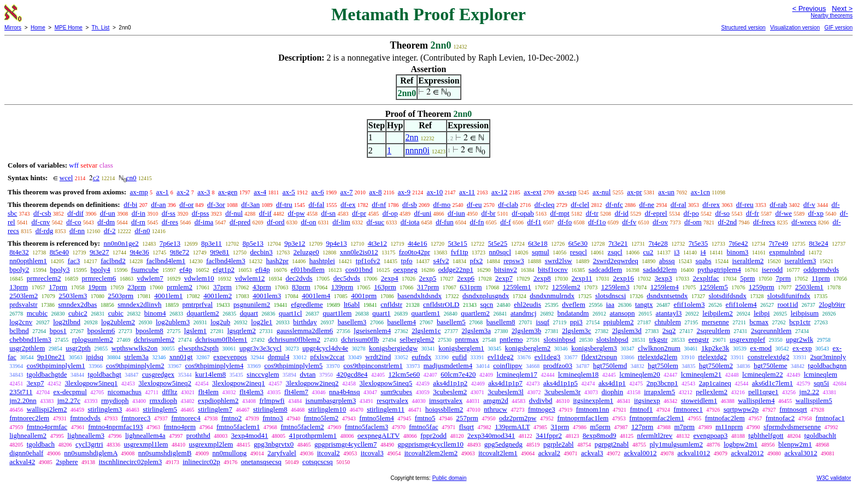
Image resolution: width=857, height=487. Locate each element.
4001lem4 (316, 296)
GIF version (838, 28)
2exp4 (389, 278)
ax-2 (183, 192)
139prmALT (512, 427)
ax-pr (634, 192)
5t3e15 (457, 243)
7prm (783, 278)
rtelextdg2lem (657, 357)
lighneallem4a (145, 435)
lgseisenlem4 (372, 330)
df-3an (250, 204)
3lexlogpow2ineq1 (238, 383)
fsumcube (145, 269)
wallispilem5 (813, 400)
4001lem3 (267, 296)
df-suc (376, 222)
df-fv (629, 222)
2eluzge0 (306, 252)
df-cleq (545, 204)
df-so (722, 213)
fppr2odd (433, 435)
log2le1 (261, 322)
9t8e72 (179, 252)
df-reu (745, 204)
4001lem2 (217, 296)
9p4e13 (336, 243)
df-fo (564, 222)
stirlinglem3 (104, 409)
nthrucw (495, 409)
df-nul (234, 213)
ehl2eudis (527, 304)
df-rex (711, 204)
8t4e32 (18, 252)
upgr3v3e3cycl (260, 348)
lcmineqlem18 (578, 374)
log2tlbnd (66, 322)
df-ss (168, 213)
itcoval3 (372, 453)
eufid (459, 357)
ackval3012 (800, 453)
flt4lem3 (251, 392)
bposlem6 (101, 330)
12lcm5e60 (404, 374)
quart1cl (290, 313)
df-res (170, 222)
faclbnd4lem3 (225, 261)
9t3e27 (99, 252)
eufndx (421, 357)
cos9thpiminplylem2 (135, 365)
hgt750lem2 (716, 365)
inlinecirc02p (201, 462)
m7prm (684, 427)
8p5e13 (253, 243)
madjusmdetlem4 (448, 365)
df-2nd (727, 222)
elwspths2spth (198, 348)
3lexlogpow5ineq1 (91, 383)
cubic (116, 313)
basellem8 (500, 322)
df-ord (276, 222)
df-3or (216, 204)
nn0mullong (229, 453)
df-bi (130, 204)
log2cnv (20, 322)
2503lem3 (72, 296)
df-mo (441, 204)
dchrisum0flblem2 (294, 339)
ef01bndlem (308, 269)
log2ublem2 (118, 322)
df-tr (592, 213)
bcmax (758, 322)
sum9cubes (396, 392)
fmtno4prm (180, 427)
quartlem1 (426, 313)
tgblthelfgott (765, 435)
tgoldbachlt (820, 435)
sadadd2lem (660, 269)
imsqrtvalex (445, 400)
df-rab (778, 204)
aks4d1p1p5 (560, 383)
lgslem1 (195, 330)
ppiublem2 (618, 322)
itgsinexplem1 (593, 400)
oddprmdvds (821, 269)
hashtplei (322, 261)
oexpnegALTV (378, 435)
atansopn (622, 313)
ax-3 (203, 192)
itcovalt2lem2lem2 (430, 453)
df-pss (200, 213)
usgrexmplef (747, 339)
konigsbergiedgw (393, 348)
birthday (304, 322)
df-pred (240, 222)
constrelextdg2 (769, 357)
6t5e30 (578, 243)
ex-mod (761, 348)
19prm (97, 287)
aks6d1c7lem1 (772, 383)
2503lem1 (809, 287)
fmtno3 (272, 418)
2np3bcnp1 (662, 383)
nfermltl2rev (654, 435)
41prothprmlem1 (313, 435)
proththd (198, 435)
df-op (390, 213)
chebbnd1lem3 (30, 339)
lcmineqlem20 (639, 374)
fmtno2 (231, 418)
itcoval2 (328, 453)
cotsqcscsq (317, 462)
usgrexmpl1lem (146, 444)
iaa (610, 304)
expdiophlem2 (218, 400)
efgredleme (306, 304)
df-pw (296, 213)
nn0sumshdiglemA (91, 453)
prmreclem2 (44, 278)
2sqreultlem (713, 330)
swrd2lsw (558, 261)
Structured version (743, 28)
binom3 (738, 252)
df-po (690, 213)
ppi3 (576, 322)
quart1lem (337, 313)
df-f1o (597, 222)
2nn (411, 137)
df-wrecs (803, 222)
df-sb (409, 204)
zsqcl (615, 252)
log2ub (220, 322)
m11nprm (729, 427)
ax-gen (227, 192)
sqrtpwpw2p (741, 409)
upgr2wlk (799, 339)
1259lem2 (566, 287)
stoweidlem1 (699, 400)
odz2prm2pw (518, 418)
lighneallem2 (27, 435)
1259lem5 (714, 287)
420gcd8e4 (351, 374)
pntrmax (467, 339)
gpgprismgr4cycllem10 (430, 444)
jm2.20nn (22, 400)
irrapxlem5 (659, 392)
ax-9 (404, 192)
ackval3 (592, 453)
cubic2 (77, 313)
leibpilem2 (717, 313)
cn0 (131, 178)
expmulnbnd (787, 252)
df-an (158, 204)
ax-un (666, 192)
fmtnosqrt (793, 409)
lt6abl (352, 304)
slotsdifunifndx (789, 296)
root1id (788, 304)
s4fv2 (441, 261)
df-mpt (560, 213)
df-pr (359, 213)
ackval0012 (640, 453)
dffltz (170, 392)
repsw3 (513, 261)
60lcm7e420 (458, 374)
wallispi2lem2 (47, 409)
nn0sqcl (500, 252)
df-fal (316, 204)
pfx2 (476, 261)
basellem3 (352, 322)
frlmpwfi (272, 400)
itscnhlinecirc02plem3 (130, 462)
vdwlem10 (199, 278)
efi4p (262, 269)
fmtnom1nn (592, 409)
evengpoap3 (710, 435)
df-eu (474, 204)
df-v (809, 204)
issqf (543, 322)
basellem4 (401, 322)
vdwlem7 (150, 278)
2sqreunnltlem (771, 330)
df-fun (445, 222)
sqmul (540, 252)
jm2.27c (68, 400)
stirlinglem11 (385, 409)
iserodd (772, 269)
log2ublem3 (173, 322)
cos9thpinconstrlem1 (372, 365)
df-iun (456, 213)
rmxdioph (164, 400)
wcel (66, 178)
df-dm (106, 222)
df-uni (423, 213)
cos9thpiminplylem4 (214, 365)
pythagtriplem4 (719, 269)
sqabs (704, 261)
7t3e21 (617, 243)
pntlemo (511, 339)
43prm (262, 287)
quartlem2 (475, 313)
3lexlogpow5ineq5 (386, 383)
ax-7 (346, 192)
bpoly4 (100, 269)
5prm (747, 278)
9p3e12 (294, 243)
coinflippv (507, 365)
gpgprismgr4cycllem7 (345, 444)
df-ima (204, 222)
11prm (821, 278)
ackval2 (549, 453)
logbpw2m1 (741, 444)
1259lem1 (517, 287)
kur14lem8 (210, 374)
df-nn (77, 231)
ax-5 (289, 192)
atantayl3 (669, 313)
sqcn (486, 304)
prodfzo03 (557, 365)
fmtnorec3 (135, 418)
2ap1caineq (715, 383)
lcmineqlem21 (701, 374)
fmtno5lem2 (321, 418)
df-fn (476, 222)
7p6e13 (170, 243)
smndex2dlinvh (139, 304)
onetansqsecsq (261, 462)
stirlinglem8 (270, 409)
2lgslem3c (576, 330)
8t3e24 (818, 243)
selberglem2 (417, 339)
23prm (136, 287)
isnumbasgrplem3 (331, 400)
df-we (783, 213)
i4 (703, 252)
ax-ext (532, 192)
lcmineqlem (820, 374)
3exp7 (35, 383)
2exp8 (542, 278)
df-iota (410, 222)
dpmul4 (279, 357)
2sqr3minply (828, 357)
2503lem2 (23, 296)
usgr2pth (78, 348)
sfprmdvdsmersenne (792, 427)
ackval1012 (693, 453)
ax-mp (139, 192)
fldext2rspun (599, 357)
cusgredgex (158, 374)
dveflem (573, 304)
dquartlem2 (203, 313)
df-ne (646, 204)
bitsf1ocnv (553, 269)
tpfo (407, 261)
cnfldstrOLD (441, 304)
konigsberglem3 (594, 348)
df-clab (508, 204)
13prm (18, 287)
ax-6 (318, 192)
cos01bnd (359, 269)
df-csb (42, 213)
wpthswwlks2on (134, 348)
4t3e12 (377, 243)
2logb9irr (832, 304)
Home (38, 28)
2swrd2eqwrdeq (615, 261)
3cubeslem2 (450, 392)
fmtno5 (425, 418)
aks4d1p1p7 (505, 383)
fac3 (74, 261)
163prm (385, 287)
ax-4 (260, 192)
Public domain (449, 478)
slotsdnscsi (610, 296)
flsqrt (466, 427)
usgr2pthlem (27, 348)
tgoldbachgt (104, 374)
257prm (467, 418)
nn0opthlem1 (28, 261)
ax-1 (162, 192)
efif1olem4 (740, 304)
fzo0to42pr (414, 252)
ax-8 (375, 192)
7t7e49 (778, 243)
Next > (842, 8)
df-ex (348, 204)
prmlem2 (179, 287)
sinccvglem (262, 374)
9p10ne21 (51, 357)
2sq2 (669, 330)
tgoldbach (41, 444)
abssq (667, 261)
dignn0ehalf (26, 453)
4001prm (364, 296)
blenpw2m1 (795, 444)
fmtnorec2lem (29, 418)
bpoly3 (59, 269)
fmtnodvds (85, 418)
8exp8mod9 (599, 435)
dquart (249, 313)
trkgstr (658, 339)
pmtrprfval (197, 304)
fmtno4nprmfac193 (115, 427)
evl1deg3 (548, 357)
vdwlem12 (250, 278)
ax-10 (435, 192)
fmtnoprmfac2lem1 (656, 418)
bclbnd (18, 330)
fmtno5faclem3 (366, 427)
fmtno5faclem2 (302, 427)
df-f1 (534, 222)
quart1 (381, 313)
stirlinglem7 (215, 409)
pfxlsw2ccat (327, 357)
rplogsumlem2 (92, 339)
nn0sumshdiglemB (165, 453)
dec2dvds (299, 278)
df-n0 (142, 231)
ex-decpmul (69, 392)
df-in (138, 213)
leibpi (762, 313)
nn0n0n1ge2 (120, 243)
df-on (308, 222)
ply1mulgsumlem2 (676, 444)
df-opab (522, 213)
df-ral (678, 204)
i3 (676, 252)
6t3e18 (537, 243)
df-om (693, 222)
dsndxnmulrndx (552, 296)
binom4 (155, 313)
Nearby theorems (832, 16)
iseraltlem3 (800, 261)
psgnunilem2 (251, 304)
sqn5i (821, 383)
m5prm (600, 427)
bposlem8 (149, 330)
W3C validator (834, 478)
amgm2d (495, 400)
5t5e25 (497, 243)
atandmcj (523, 313)
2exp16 (623, 278)
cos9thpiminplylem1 (56, 365)
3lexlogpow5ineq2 (164, 383)
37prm (222, 287)
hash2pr (277, 261)
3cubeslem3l (506, 392)
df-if (265, 213)
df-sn (328, 213)
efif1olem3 (689, 304)
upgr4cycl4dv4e (325, 348)
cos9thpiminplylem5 (293, 365)
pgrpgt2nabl (612, 444)
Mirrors (12, 28)
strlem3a (136, 357)
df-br (489, 213)
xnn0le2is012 (359, 252)
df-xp (816, 213)
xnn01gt (181, 357)
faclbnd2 (113, 261)
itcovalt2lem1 (497, 453)
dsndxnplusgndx (485, 296)
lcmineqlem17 (517, 374)
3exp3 (663, 278)
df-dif (75, 213)
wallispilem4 (756, 400)
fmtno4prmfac (47, 427)
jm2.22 (809, 392)
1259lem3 (615, 287)
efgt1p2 (223, 269)
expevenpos (229, 357)
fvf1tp (459, 252)
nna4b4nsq (344, 392)
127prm (642, 427)
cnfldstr (391, 304)
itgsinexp (647, 400)
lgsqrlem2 (241, 330)
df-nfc (614, 204)
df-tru (284, 204)
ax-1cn (700, 192)
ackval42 (22, 462)
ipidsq (94, 357)
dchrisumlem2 (154, 339)
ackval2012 (747, 453)
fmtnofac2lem (725, 418)
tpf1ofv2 (368, 261)
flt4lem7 (296, 392)
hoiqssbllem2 (444, 409)
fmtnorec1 (687, 409)
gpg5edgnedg (503, 444)
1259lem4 (664, 287)
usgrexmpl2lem (211, 444)
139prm (342, 287)
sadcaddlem (605, 269)
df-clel (580, 204)
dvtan (308, 374)
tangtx (644, 304)
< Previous (809, 8)
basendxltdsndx (419, 296)
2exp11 (582, 278)
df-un (107, 213)
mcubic (37, 313)
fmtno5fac (423, 427)
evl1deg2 (501, 357)
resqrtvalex (392, 400)
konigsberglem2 (528, 348)
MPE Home (69, 28)
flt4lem (208, 392)
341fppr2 (549, 435)
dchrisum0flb (360, 339)
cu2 (648, 252)
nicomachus (125, 392)
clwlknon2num (659, 348)
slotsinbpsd (560, 339)
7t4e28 (657, 243)
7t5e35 (698, 243)
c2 (96, 178)
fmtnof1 (641, 409)
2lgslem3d (627, 330)
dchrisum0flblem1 (221, 339)
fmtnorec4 (185, 418)
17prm (58, 287)
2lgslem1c (426, 330)
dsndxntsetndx (667, 296)
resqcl (578, 252)
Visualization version (795, 28)
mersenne (715, 322)
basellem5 (451, 322)
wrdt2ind (378, 357)
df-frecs (764, 222)
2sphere (67, 462)
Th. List (101, 28)
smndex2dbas (77, 304)
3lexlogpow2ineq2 (312, 383)
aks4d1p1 (612, 383)
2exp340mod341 (491, 435)
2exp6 (465, 278)
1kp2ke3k (715, 348)
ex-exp (802, 348)
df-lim (341, 222)
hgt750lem (663, 365)
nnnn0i (417, 150)
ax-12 (499, 192)
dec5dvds (346, 278)
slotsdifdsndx (727, 296)
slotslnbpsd (612, 339)
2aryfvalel (281, 453)
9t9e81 (219, 252)
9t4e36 (139, 252)
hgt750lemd (610, 365)
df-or (186, 204)
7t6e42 (738, 243)
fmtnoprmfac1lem (582, 418)
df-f (505, 222)
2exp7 (504, 278)
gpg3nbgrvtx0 (274, 444)
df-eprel (656, 213)
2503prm (120, 296)
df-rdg (45, 231)
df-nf (379, 204)
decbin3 (261, 252)
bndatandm (573, 313)
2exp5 (428, 278)
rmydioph (115, 400)
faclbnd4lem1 (165, 261)
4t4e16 (417, 243)
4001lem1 (168, 296)
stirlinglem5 (160, 409)
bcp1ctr (800, 322)
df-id (622, 213)
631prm (471, 287)
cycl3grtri (89, 444)
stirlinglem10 (327, 409)
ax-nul (601, 192)
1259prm (761, 287)
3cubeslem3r (562, 392)
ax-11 (467, 192)
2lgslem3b (526, 330)
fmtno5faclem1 (238, 427)
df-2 (110, 231)
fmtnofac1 (829, 418)
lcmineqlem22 (762, 374)
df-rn (138, 222)
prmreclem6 (99, 278)
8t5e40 (59, 252)
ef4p (185, 269)
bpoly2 (19, 269)
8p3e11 (211, 243)
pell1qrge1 (763, 392)
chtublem (667, 322)
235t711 (20, 392)
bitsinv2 (505, 269)
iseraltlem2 (748, 261)
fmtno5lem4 (376, 418)
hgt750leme (770, 365)
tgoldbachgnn (827, 365)
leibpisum (804, 313)
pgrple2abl (558, 444)
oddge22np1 (455, 269)
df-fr (752, 213)
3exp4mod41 (249, 435)
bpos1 (58, 330)
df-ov (660, 222)
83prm (301, 287)
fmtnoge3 (541, 409)
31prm (559, 427)
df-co (73, 222)
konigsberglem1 (461, 348)
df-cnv (40, 222)
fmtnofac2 (780, 418)
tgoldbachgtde (47, 374)
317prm (428, 287)
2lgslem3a (476, 330)
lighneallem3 (85, 435)
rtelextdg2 (712, 357)
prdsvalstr (23, 304)
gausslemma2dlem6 (305, 330)
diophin (612, 392)
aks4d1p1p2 (450, 383)
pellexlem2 (711, 392)
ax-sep (566, 192)
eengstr (699, 339)
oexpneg (406, 269)
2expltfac (706, 278)
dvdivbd (541, 400)
